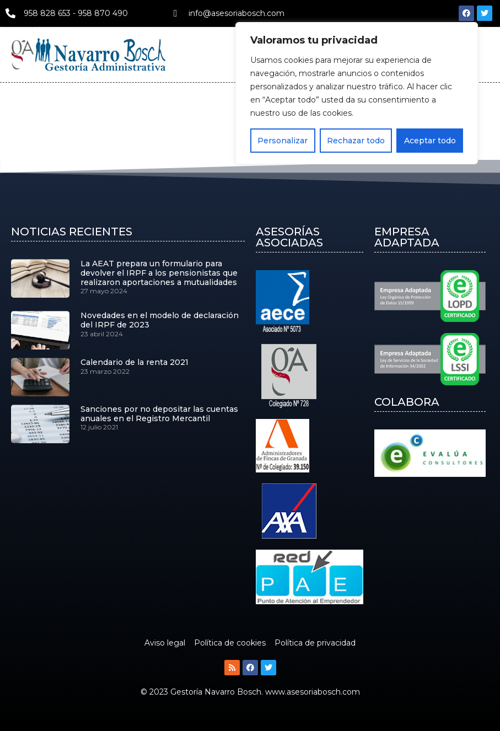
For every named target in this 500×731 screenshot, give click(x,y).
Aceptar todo (430, 141)
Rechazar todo (356, 141)
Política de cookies (230, 643)
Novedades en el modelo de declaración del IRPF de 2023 (159, 320)
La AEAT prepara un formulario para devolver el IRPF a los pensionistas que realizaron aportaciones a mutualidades (159, 273)
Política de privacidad (315, 643)
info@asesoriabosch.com (236, 13)
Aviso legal (164, 643)
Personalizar (282, 141)
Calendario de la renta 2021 (134, 362)
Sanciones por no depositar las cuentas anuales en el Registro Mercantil (159, 413)
